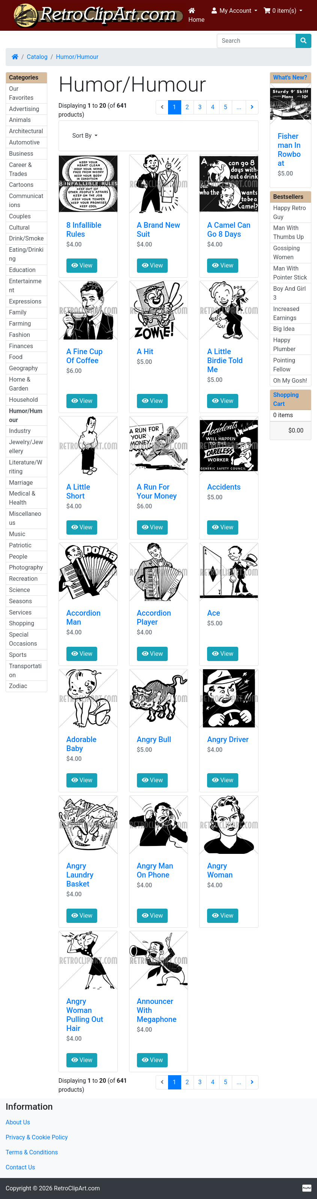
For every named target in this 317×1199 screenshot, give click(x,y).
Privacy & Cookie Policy (37, 1137)
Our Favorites (21, 93)
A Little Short (78, 491)
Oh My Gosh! (290, 380)
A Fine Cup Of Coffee (84, 356)
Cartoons (21, 184)
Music (17, 534)
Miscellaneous (25, 518)
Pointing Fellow (284, 365)
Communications (26, 200)
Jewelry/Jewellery (26, 447)
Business (21, 153)
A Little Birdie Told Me (225, 360)
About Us (18, 1122)
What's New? (290, 77)
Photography (26, 567)
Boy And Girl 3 (289, 293)
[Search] (256, 41)
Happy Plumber (284, 345)
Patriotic (20, 545)
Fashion (19, 334)
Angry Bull (154, 739)
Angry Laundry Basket (79, 874)
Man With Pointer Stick (290, 273)
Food (16, 357)
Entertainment (25, 286)
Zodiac (18, 686)
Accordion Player (154, 618)
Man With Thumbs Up (288, 232)
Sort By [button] (82, 135)
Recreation (23, 578)
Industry (20, 430)
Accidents (223, 486)
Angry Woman (220, 870)
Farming (20, 323)
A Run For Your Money (157, 491)
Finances (21, 346)
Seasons (20, 601)
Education (22, 269)
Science (19, 589)
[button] (233, 10)
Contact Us (20, 1167)
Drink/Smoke (26, 238)
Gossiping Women (286, 253)
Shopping (21, 623)
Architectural (26, 131)
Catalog (37, 56)
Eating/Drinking (26, 254)
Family (18, 312)
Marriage (21, 482)
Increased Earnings (286, 313)
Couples (20, 216)
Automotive (24, 142)
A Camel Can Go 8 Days (228, 230)
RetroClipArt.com (77, 1188)
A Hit (145, 351)
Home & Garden (19, 384)
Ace (213, 613)
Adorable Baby (81, 744)
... (239, 107)
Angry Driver (227, 739)
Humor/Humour (77, 56)
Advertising (24, 109)
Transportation (25, 671)
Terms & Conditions (32, 1152)
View (82, 265)
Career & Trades (20, 169)
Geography (23, 368)
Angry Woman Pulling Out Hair (84, 1015)
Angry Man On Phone (155, 870)
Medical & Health (22, 498)
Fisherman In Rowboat (289, 150)
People (18, 556)
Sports (18, 654)
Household (23, 399)
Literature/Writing (25, 467)
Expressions (25, 301)
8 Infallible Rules (83, 230)
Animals (20, 119)
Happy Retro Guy (289, 212)
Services (20, 612)
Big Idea (283, 328)
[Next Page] (252, 107)
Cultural (19, 227)
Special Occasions (23, 639)
